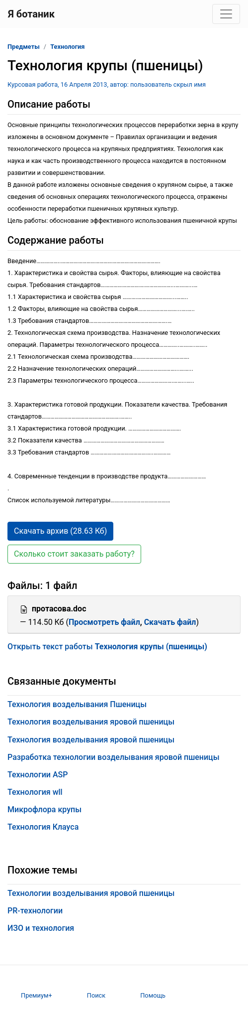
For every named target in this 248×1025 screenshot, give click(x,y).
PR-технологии (35, 910)
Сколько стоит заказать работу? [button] (74, 554)
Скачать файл (170, 622)
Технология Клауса (43, 827)
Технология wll (35, 792)
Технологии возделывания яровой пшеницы (90, 893)
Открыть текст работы (107, 646)
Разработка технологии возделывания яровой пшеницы (113, 757)
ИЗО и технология (40, 928)
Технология (67, 46)
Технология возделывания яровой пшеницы (90, 722)
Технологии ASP (37, 774)
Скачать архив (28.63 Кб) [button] (60, 531)
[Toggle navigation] (226, 14)
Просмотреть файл (104, 622)
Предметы (23, 46)
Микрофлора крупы (44, 809)
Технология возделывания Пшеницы (77, 704)
